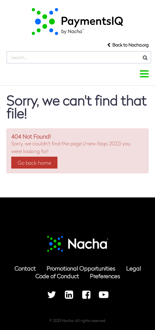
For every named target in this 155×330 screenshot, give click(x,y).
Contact (25, 268)
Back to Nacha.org (128, 45)
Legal (133, 268)
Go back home (34, 162)
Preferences (105, 276)
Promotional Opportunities (81, 268)
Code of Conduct (57, 276)
